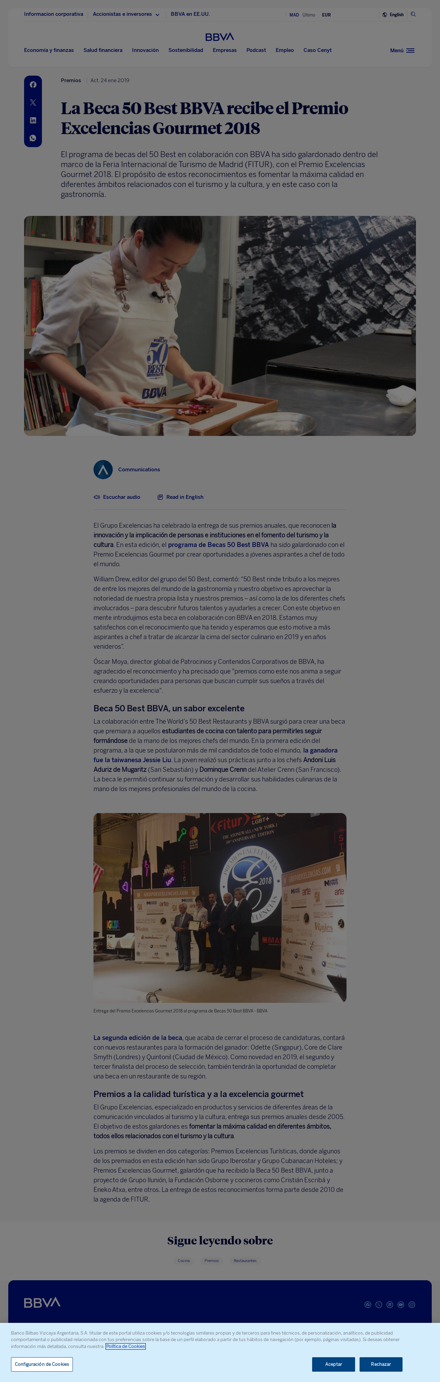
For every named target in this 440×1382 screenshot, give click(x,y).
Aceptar (333, 1364)
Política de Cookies (125, 1346)
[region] (220, 1352)
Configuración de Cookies (42, 1364)
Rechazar (381, 1364)
